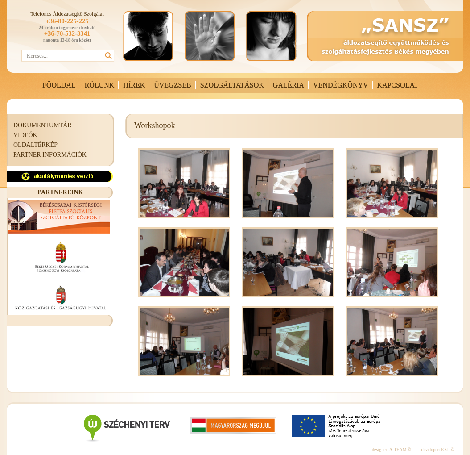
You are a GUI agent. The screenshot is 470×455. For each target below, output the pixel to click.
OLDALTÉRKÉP (35, 145)
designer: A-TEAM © (391, 449)
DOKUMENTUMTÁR (42, 125)
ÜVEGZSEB (172, 85)
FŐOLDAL (59, 85)
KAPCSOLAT (397, 85)
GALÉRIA (288, 85)
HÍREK (134, 85)
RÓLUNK (100, 85)
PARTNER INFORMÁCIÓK (50, 154)
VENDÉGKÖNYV (340, 85)
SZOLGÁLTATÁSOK (232, 85)
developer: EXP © (437, 449)
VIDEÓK (25, 135)
